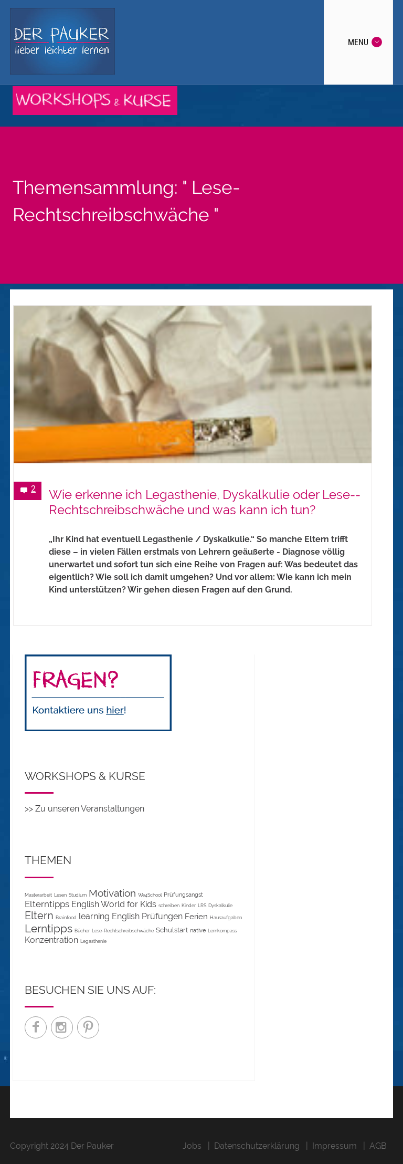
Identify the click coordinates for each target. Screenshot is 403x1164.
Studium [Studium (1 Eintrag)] (78, 895)
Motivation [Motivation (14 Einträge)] (112, 893)
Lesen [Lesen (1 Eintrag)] (60, 895)
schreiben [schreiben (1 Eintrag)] (168, 905)
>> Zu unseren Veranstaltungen (84, 809)
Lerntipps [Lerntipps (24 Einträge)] (48, 928)
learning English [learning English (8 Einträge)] (109, 916)
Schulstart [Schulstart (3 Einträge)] (172, 930)
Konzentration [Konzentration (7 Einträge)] (51, 940)
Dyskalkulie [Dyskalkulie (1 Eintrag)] (220, 905)
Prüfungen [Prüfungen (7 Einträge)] (162, 916)
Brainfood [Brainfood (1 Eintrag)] (66, 917)
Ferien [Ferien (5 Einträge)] (196, 916)
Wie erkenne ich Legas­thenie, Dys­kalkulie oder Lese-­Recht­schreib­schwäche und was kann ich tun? (204, 502)
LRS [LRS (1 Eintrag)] (202, 905)
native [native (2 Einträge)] (198, 930)
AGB (378, 1146)
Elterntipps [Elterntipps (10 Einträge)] (47, 904)
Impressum (334, 1146)
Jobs (192, 1146)
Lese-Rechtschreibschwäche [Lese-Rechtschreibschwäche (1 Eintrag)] (123, 930)
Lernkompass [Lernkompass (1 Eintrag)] (222, 930)
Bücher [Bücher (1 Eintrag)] (82, 930)
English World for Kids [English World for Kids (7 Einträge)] (113, 904)
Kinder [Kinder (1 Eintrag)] (189, 905)
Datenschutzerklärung (257, 1146)
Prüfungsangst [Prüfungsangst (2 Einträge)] (183, 894)
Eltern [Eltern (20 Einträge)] (39, 915)
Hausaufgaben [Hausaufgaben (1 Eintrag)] (226, 917)
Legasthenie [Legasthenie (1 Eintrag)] (93, 941)
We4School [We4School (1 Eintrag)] (150, 895)
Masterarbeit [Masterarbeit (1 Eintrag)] (38, 895)
